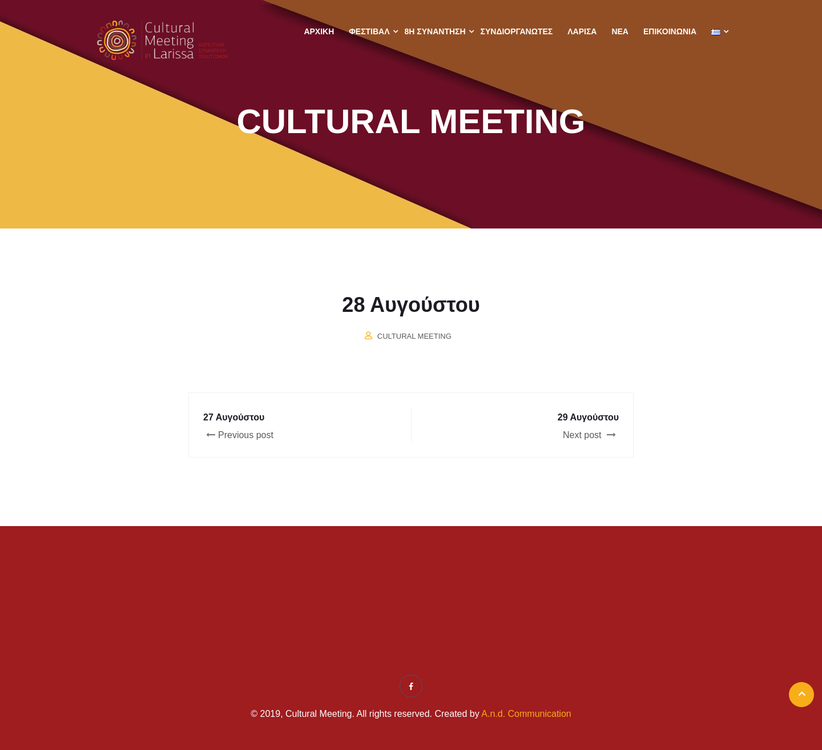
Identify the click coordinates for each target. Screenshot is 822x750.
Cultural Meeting (414, 336)
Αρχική (319, 31)
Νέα (619, 31)
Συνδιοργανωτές (517, 31)
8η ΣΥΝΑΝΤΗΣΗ (435, 31)
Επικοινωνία (669, 31)
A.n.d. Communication (526, 714)
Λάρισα (582, 31)
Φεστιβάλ (369, 31)
